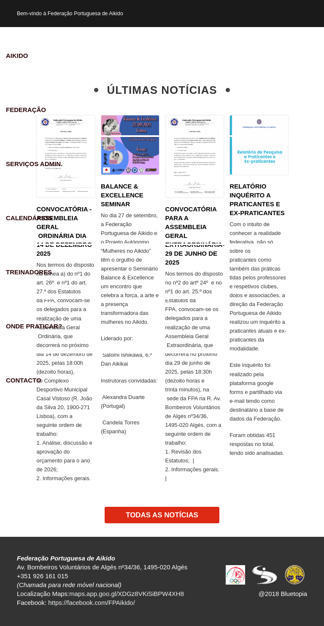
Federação (26, 109)
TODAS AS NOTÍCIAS (162, 515)
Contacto (23, 380)
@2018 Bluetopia (283, 593)
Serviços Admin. (34, 163)
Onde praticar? (34, 326)
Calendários (29, 217)
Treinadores (29, 272)
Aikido (17, 55)
